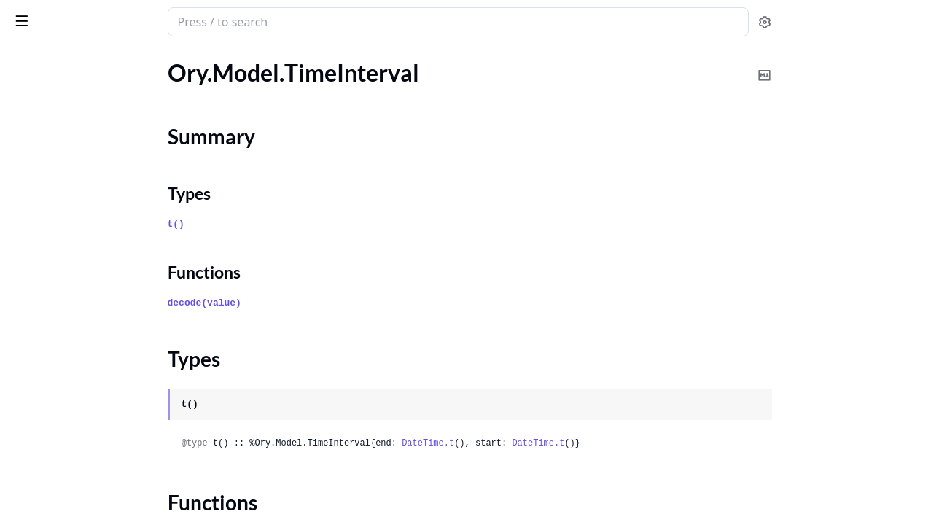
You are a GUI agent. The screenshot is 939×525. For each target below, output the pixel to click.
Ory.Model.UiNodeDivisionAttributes (103, 415)
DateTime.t (537, 443)
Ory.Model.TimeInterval (70, 112)
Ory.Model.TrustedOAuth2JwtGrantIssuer (103, 297)
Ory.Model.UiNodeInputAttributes (98, 455)
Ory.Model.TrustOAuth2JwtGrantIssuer (103, 277)
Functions (51, 172)
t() (285, 224)
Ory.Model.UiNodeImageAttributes (99, 435)
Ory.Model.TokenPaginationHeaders (101, 218)
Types (40, 155)
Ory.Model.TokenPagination (80, 199)
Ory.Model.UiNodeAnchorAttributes (102, 376)
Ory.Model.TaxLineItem (68, 92)
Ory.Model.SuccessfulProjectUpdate (101, 72)
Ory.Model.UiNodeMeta (71, 474)
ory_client (42, 14)
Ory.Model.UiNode (58, 356)
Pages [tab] (26, 59)
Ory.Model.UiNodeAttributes (84, 395)
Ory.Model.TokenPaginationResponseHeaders (103, 258)
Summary (49, 137)
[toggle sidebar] (200, 20)
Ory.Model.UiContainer (69, 336)
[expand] (204, 75)
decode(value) (314, 303)
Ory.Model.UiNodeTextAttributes (94, 514)
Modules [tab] (88, 59)
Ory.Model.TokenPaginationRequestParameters (103, 238)
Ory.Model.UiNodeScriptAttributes (98, 494)
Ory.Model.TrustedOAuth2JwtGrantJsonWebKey (103, 317)
